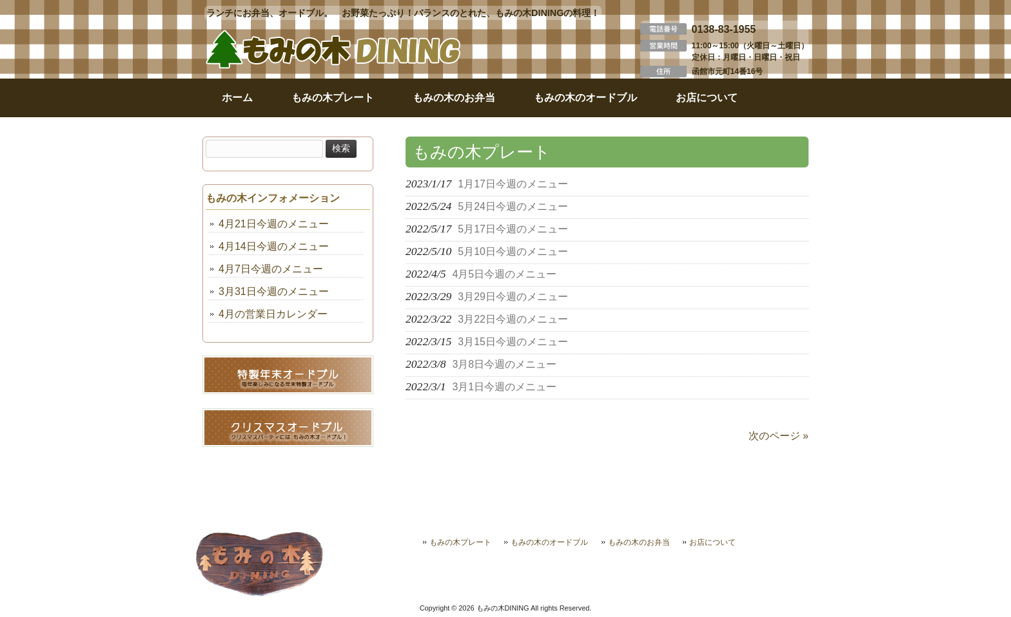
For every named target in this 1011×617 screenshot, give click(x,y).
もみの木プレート (460, 542)
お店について (712, 542)
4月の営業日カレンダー (273, 313)
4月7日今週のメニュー (271, 268)
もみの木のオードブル (549, 542)
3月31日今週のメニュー (274, 291)
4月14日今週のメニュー (274, 246)
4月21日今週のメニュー (274, 223)
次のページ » (779, 435)
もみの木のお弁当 (639, 542)
